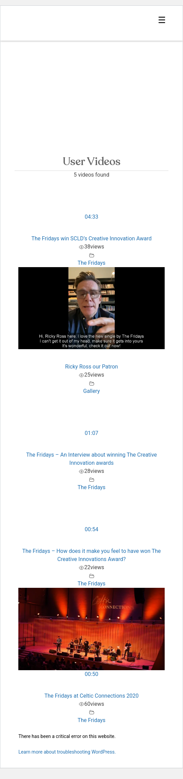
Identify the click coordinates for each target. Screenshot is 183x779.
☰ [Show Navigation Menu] (162, 20)
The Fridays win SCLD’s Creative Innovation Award (91, 238)
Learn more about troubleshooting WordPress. (67, 752)
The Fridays (91, 263)
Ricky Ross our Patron (91, 366)
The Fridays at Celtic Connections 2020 (91, 696)
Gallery (91, 391)
